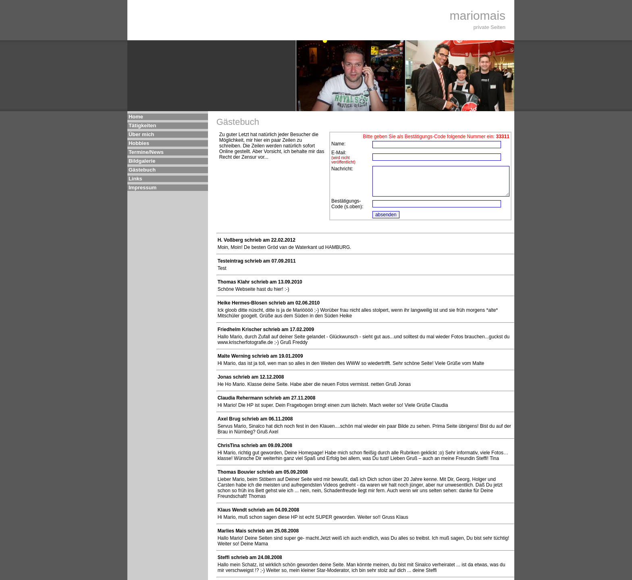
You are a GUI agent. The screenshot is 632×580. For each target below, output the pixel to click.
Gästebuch (142, 170)
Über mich (141, 134)
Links (135, 179)
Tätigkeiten (142, 125)
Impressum (142, 187)
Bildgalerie (142, 161)
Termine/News (146, 152)
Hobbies (139, 143)
